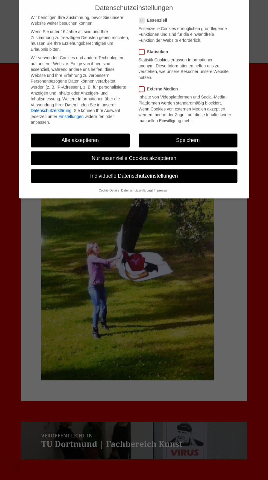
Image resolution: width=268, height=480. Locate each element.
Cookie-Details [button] (109, 184)
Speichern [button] (188, 134)
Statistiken (155, 45)
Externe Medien (160, 83)
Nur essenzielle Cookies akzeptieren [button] (134, 152)
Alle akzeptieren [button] (80, 134)
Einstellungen (71, 110)
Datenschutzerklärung (51, 104)
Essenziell (155, 14)
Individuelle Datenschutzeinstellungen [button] (134, 169)
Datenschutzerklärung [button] (136, 184)
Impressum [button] (161, 184)
